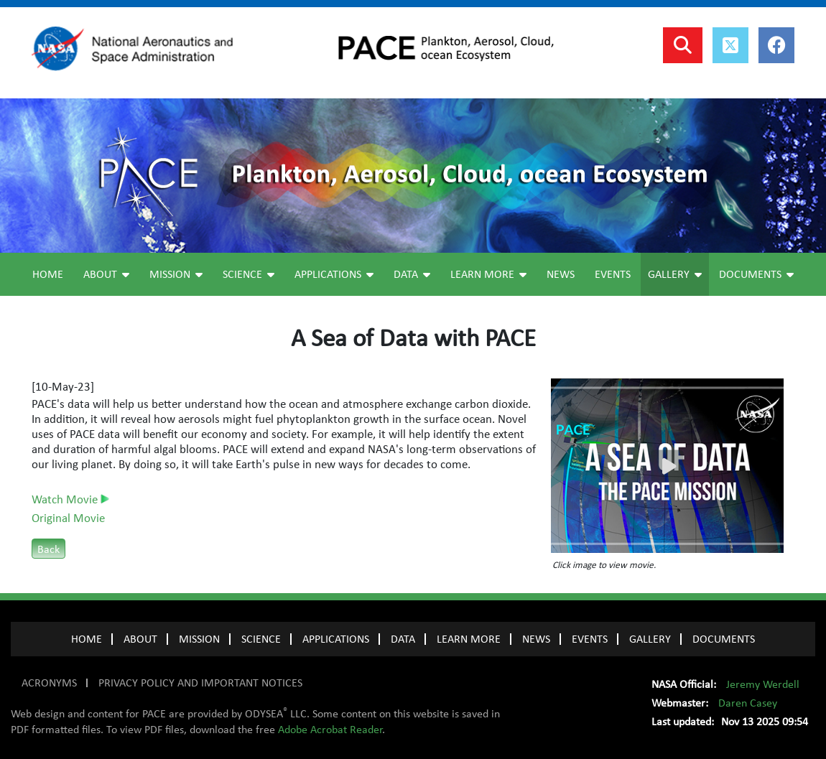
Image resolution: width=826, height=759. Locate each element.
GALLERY (650, 639)
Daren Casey (747, 703)
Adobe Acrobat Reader (330, 729)
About (106, 274)
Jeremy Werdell (762, 684)
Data (412, 274)
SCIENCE (261, 639)
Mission (176, 274)
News (561, 274)
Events (613, 274)
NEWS (536, 639)
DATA (403, 639)
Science (248, 274)
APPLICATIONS (335, 639)
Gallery (675, 274)
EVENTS (590, 639)
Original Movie (68, 518)
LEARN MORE (469, 639)
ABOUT (140, 639)
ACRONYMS (49, 683)
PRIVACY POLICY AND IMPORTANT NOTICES (200, 683)
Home (47, 274)
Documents (756, 274)
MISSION (199, 639)
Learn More (488, 274)
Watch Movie (70, 499)
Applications (333, 274)
